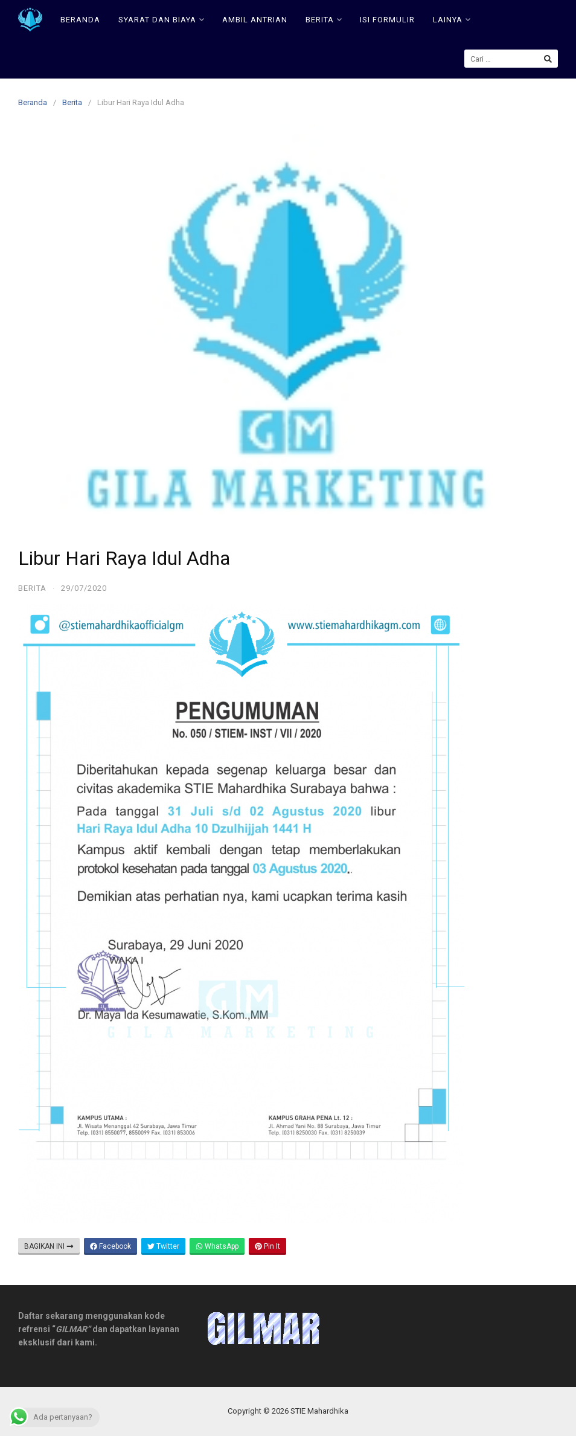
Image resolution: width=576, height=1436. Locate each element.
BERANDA (80, 19)
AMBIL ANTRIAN (254, 19)
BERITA (324, 19)
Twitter (163, 1246)
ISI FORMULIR (387, 19)
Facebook (110, 1246)
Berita (72, 102)
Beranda (32, 102)
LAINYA (451, 19)
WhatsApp (217, 1246)
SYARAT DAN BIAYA (161, 19)
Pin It (267, 1246)
